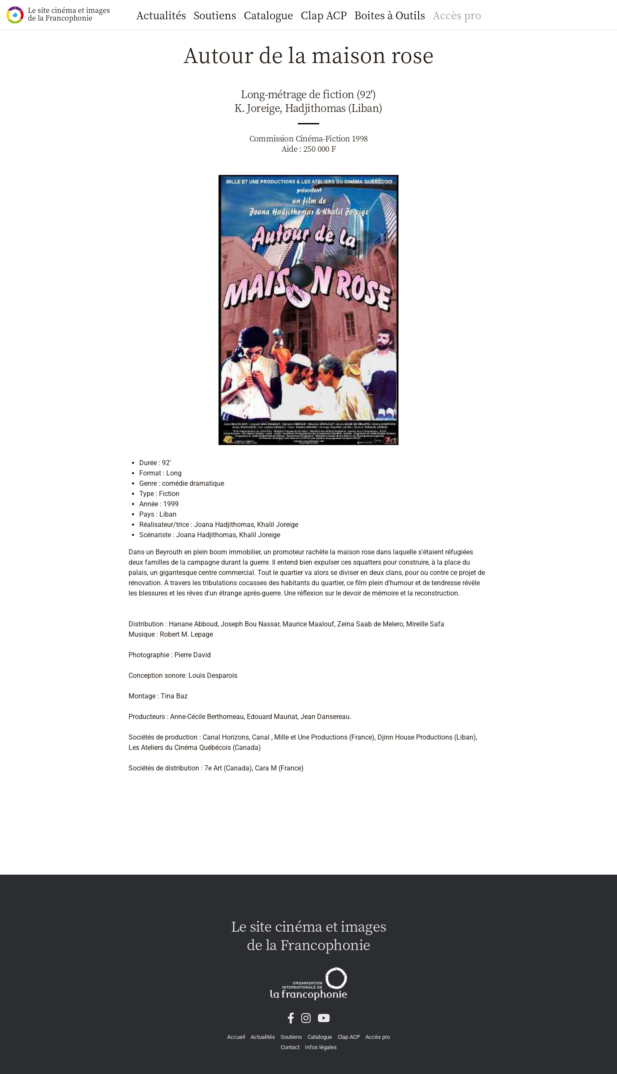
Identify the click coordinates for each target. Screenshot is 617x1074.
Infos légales (321, 1047)
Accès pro (457, 14)
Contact (290, 1047)
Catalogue (268, 14)
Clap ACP (324, 14)
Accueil (236, 1037)
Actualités (161, 14)
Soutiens (215, 14)
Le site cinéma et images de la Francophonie (58, 14)
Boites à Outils (389, 14)
